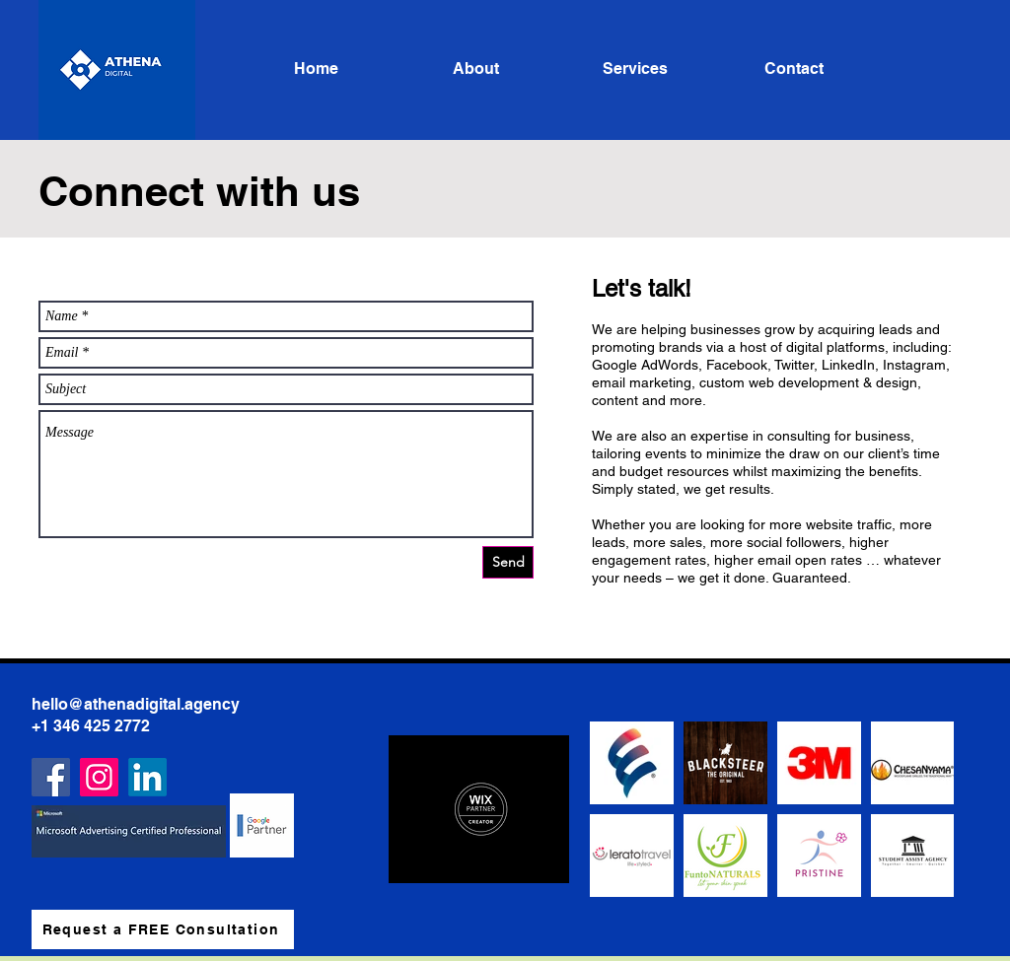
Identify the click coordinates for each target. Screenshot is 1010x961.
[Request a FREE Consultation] (163, 929)
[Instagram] (99, 777)
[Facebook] (51, 777)
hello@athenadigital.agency (136, 704)
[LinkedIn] (147, 777)
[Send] (508, 562)
